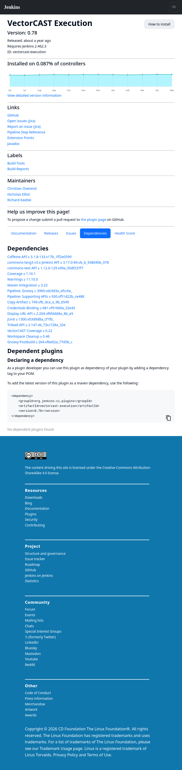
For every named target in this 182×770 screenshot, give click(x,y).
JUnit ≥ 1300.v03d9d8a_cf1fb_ (30, 319)
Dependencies (95, 233)
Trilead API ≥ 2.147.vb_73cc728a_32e (36, 324)
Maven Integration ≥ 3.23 (27, 285)
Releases (51, 233)
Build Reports (18, 168)
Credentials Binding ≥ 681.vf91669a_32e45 (41, 308)
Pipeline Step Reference (26, 132)
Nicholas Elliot (18, 194)
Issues (71, 233)
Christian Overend (21, 188)
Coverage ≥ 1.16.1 (21, 273)
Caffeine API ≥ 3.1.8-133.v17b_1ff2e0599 (39, 256)
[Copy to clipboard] (168, 418)
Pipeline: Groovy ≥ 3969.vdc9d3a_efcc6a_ (39, 290)
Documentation (23, 233)
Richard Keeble (19, 200)
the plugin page (93, 219)
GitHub (13, 115)
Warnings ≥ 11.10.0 (22, 279)
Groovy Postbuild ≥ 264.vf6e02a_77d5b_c (40, 342)
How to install (159, 24)
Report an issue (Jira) (24, 126)
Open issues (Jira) (21, 120)
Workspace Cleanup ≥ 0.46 (28, 336)
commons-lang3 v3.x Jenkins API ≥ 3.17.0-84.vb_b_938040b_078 (58, 262)
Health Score (124, 233)
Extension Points (20, 137)
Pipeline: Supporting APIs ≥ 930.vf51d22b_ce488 (45, 296)
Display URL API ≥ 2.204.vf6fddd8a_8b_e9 (40, 313)
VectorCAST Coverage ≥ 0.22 (29, 330)
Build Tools (16, 163)
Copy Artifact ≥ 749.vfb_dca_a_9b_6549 (38, 302)
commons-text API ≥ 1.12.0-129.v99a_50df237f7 (45, 268)
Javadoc (13, 143)
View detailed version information (34, 95)
